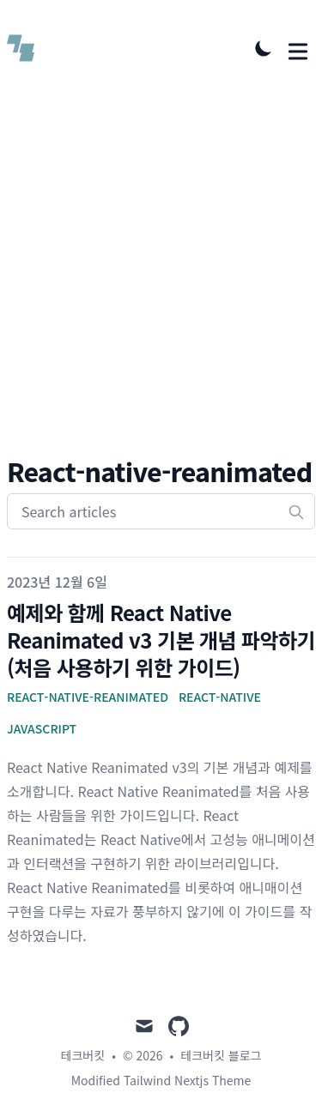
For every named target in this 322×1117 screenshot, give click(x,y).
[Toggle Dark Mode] (263, 48)
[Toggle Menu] (298, 48)
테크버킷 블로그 (220, 1055)
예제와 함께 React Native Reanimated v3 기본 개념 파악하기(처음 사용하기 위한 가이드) (161, 639)
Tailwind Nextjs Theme (187, 1080)
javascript (41, 728)
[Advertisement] (161, 286)
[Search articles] (161, 511)
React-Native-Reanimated (87, 696)
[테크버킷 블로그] (26, 48)
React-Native (220, 696)
